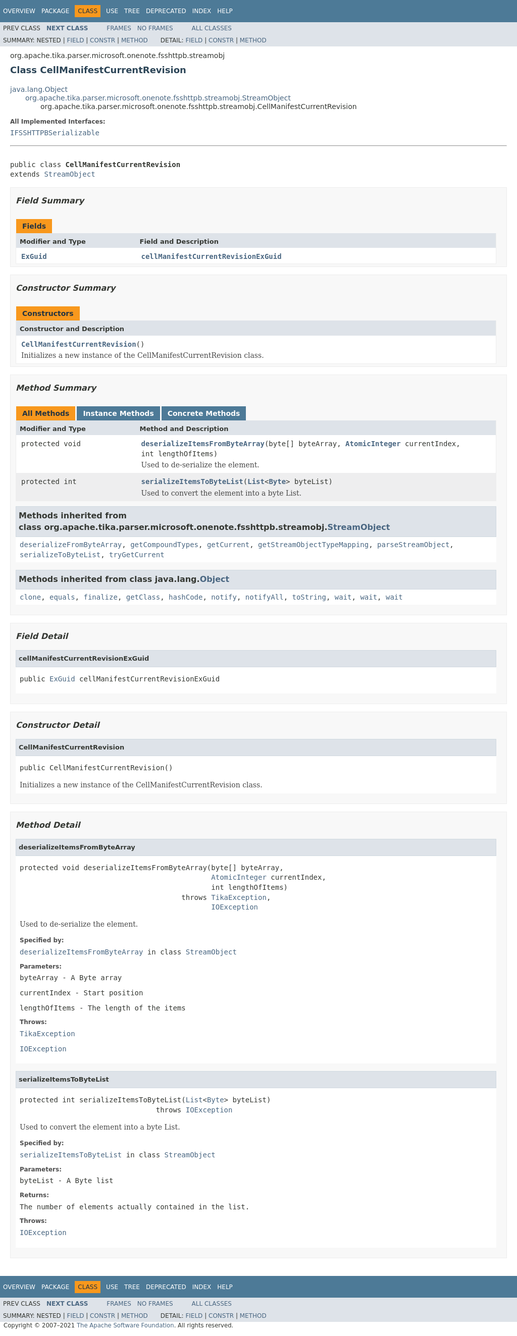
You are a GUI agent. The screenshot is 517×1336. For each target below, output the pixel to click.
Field (75, 40)
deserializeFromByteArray (71, 545)
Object (215, 579)
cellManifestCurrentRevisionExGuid (211, 256)
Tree (132, 11)
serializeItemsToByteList (192, 481)
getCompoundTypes (164, 545)
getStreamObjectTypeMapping (313, 545)
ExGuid (34, 256)
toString (309, 597)
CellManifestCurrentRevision (78, 344)
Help (225, 11)
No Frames (155, 28)
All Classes (212, 28)
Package (55, 11)
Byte (277, 481)
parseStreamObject (413, 545)
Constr (102, 40)
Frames (119, 28)
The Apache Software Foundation (125, 1325)
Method (134, 40)
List (256, 481)
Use (112, 11)
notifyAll (264, 597)
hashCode (185, 597)
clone (30, 597)
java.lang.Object (39, 89)
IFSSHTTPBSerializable (54, 133)
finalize (100, 597)
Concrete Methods (204, 413)
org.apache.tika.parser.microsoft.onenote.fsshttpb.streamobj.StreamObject (158, 98)
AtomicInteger (373, 444)
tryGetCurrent (137, 555)
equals (62, 597)
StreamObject (69, 174)
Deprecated (166, 11)
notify (224, 597)
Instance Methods (118, 413)
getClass (143, 597)
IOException (234, 907)
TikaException (239, 897)
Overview (19, 11)
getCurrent (228, 545)
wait (343, 597)
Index (202, 11)
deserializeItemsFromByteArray (203, 444)
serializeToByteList (60, 555)
